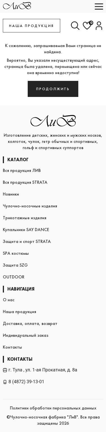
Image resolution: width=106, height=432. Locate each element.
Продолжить (53, 88)
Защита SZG (15, 265)
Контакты (12, 347)
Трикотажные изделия (24, 218)
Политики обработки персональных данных (53, 408)
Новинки (11, 194)
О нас (8, 300)
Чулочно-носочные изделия (30, 206)
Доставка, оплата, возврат (30, 323)
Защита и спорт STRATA (27, 241)
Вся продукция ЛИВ (22, 170)
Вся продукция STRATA (25, 182)
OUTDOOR (13, 277)
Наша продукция (19, 311)
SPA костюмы (16, 253)
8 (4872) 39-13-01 (23, 381)
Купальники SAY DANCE (26, 229)
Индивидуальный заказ (25, 335)
